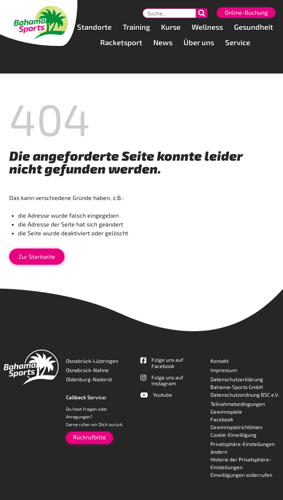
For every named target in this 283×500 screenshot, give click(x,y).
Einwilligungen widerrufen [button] (241, 475)
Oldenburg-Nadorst (89, 379)
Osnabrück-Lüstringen (92, 361)
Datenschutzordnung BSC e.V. (244, 395)
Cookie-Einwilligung (233, 435)
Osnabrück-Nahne (87, 370)
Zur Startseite (36, 256)
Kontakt (219, 361)
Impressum (223, 370)
